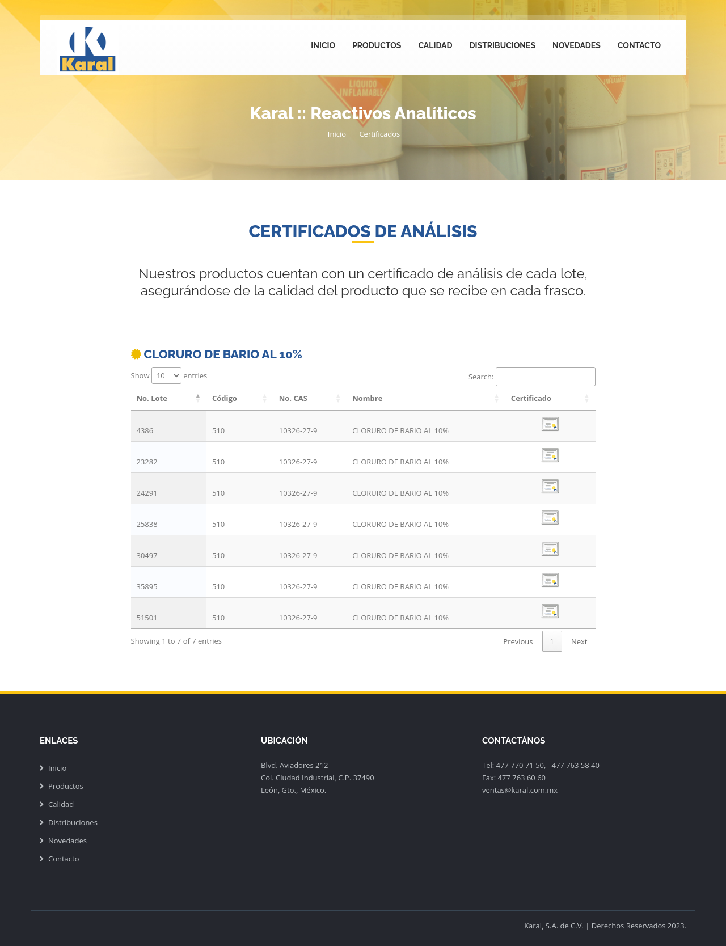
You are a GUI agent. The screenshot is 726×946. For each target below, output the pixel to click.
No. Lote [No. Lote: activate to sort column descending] (152, 398)
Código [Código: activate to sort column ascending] (224, 398)
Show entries (169, 375)
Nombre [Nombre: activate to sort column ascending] (367, 398)
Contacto (639, 45)
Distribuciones (502, 45)
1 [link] (552, 641)
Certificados (379, 134)
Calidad (435, 45)
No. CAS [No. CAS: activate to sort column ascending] (293, 398)
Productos (376, 45)
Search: (532, 376)
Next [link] (579, 641)
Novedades (576, 45)
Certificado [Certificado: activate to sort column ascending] (531, 398)
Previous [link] (518, 641)
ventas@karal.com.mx (520, 790)
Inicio (323, 45)
